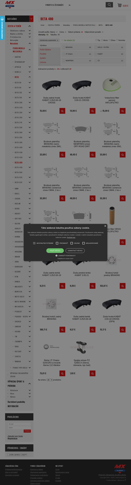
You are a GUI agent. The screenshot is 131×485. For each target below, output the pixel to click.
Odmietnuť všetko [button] (75, 251)
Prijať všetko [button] (55, 251)
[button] (65, 242)
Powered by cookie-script (65, 258)
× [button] (105, 226)
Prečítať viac (71, 237)
